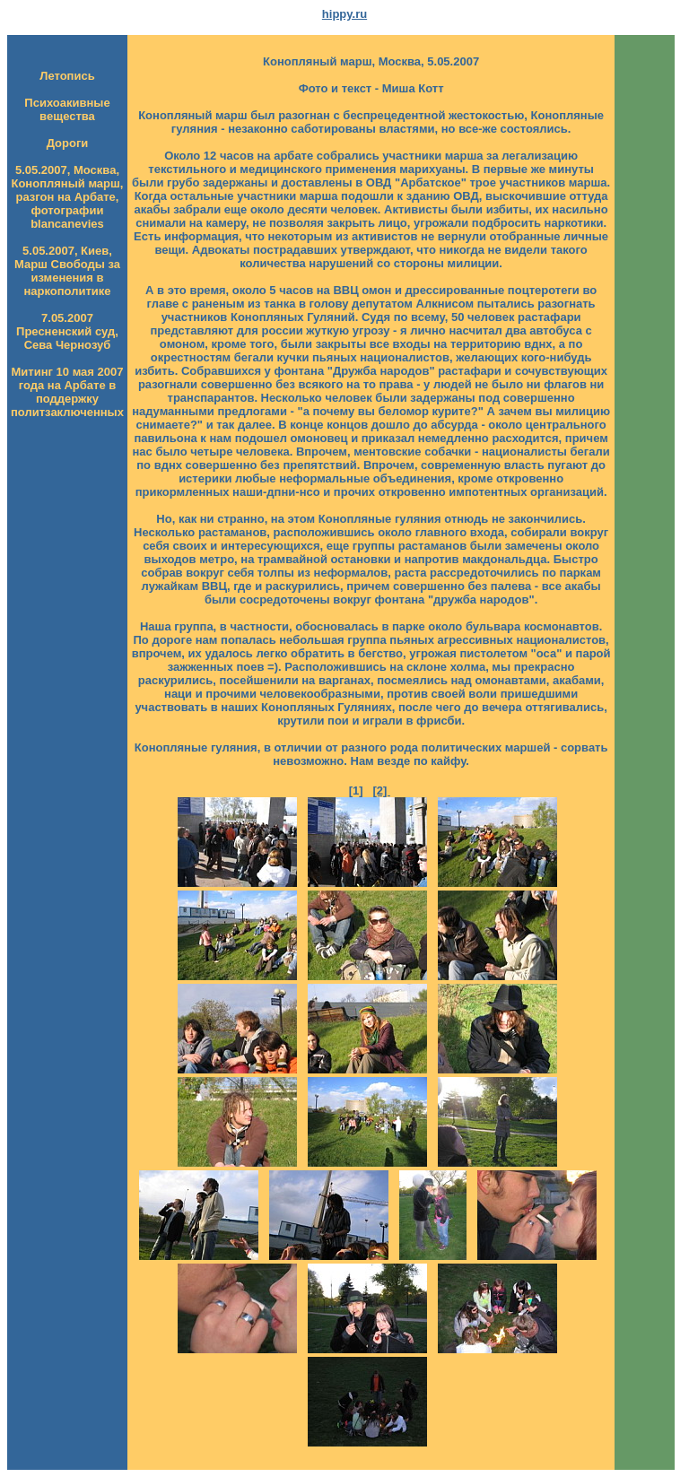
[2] (381, 790)
